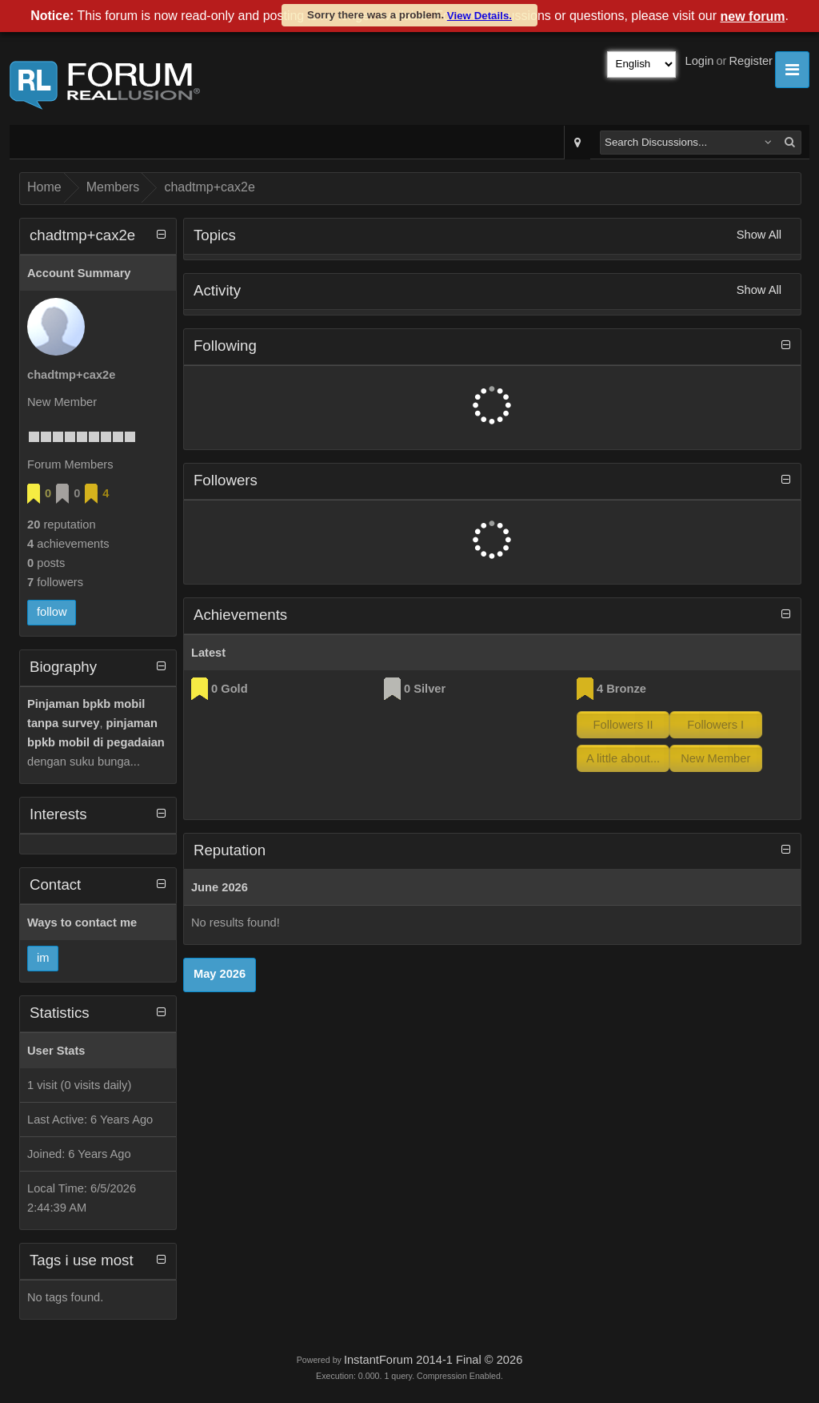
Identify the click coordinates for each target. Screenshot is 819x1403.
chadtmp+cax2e (209, 187)
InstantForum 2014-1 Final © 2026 (433, 1359)
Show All (759, 234)
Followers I (715, 724)
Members (113, 187)
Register (751, 60)
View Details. (479, 16)
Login (699, 60)
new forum (753, 16)
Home (44, 187)
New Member (715, 758)
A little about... (623, 758)
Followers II (623, 724)
